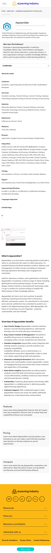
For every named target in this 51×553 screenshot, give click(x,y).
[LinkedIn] (22, 499)
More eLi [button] (25, 516)
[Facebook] (9, 499)
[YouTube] (28, 499)
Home (4, 11)
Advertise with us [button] (25, 532)
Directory (10, 11)
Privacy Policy (25, 540)
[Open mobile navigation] (3, 3)
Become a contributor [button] (25, 524)
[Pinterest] (35, 499)
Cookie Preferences (41, 540)
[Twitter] (15, 499)
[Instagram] (42, 499)
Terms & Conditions (9, 540)
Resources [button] (25, 508)
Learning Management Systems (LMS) (29, 11)
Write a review (25, 549)
